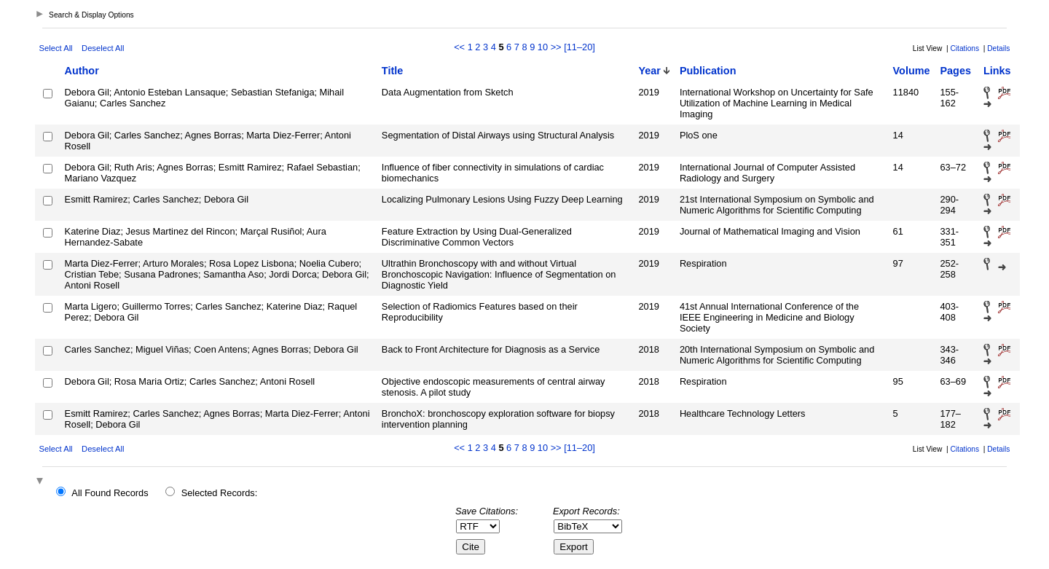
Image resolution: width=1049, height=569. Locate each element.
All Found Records (109, 492)
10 (543, 47)
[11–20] (579, 47)
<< (459, 47)
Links (997, 70)
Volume (911, 70)
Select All (56, 48)
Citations (964, 48)
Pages (955, 70)
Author (82, 70)
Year (649, 70)
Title (392, 70)
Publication (708, 70)
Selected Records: (219, 492)
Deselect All (103, 48)
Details (998, 48)
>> (556, 47)
